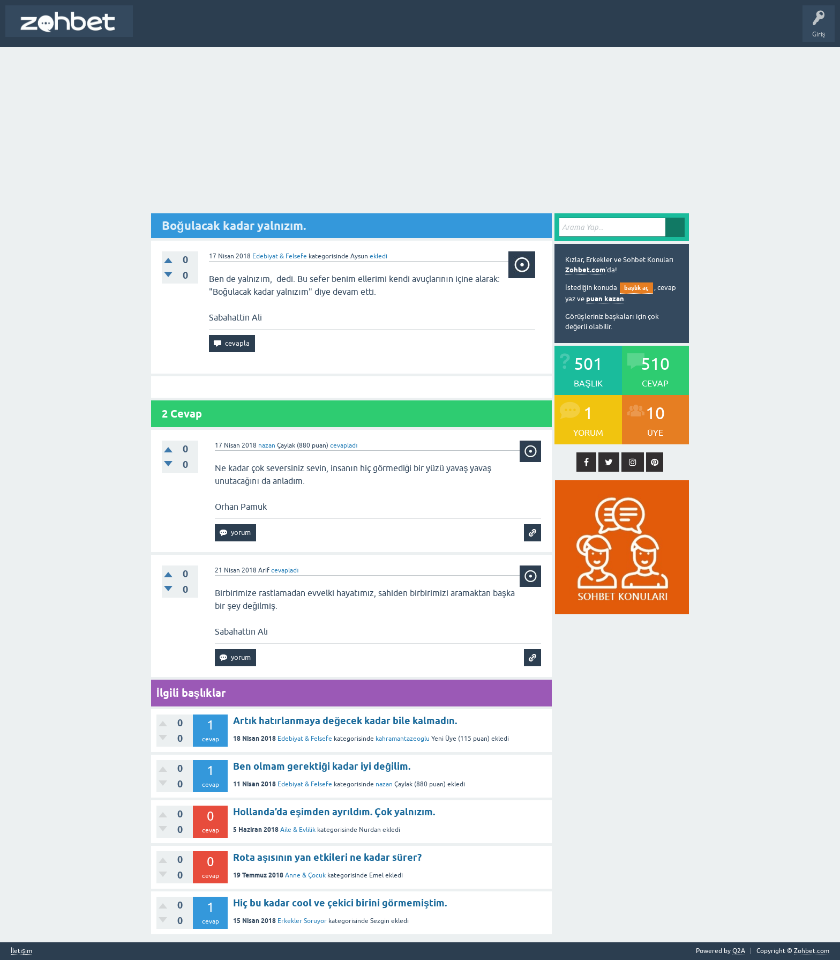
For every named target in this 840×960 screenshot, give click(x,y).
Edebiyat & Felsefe (279, 256)
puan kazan (605, 299)
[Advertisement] (420, 128)
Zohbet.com (585, 270)
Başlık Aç (153, 29)
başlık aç (636, 288)
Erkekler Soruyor (302, 921)
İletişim (21, 951)
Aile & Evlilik (298, 830)
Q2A (738, 951)
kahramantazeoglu (403, 738)
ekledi (378, 256)
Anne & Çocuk (305, 875)
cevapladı (343, 445)
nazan (384, 784)
